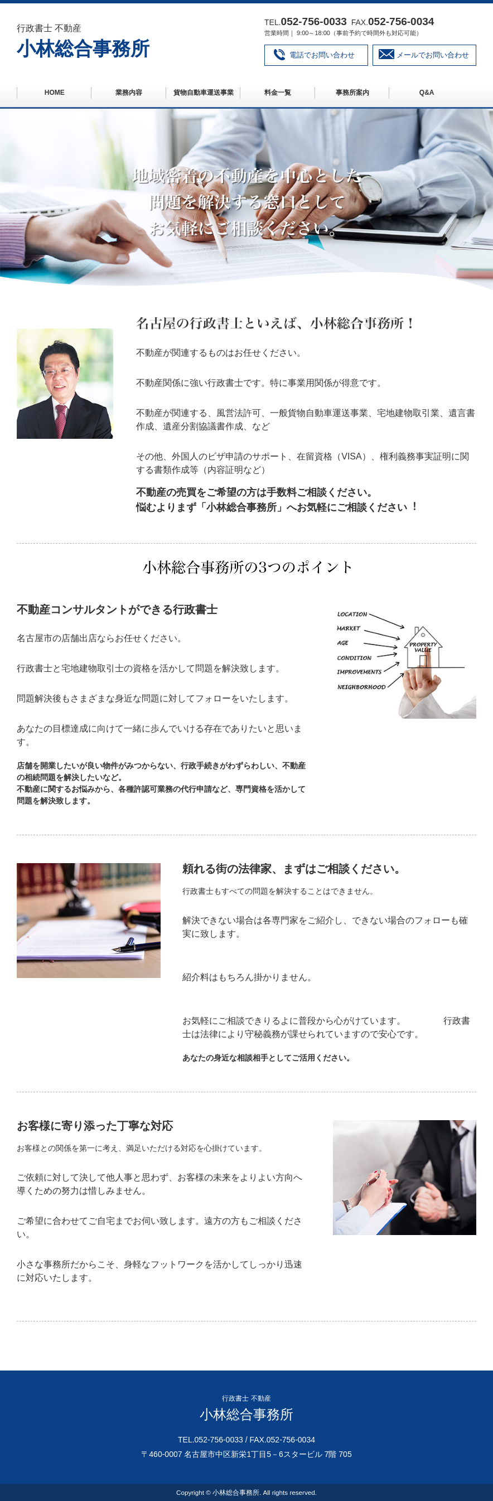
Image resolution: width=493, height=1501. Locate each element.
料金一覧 (277, 92)
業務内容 (128, 92)
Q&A (426, 92)
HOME (55, 92)
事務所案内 (352, 92)
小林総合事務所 (83, 48)
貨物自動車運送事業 (203, 92)
